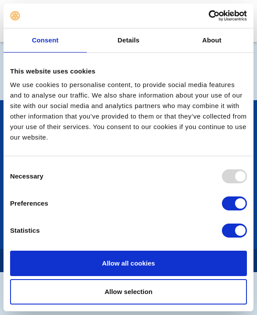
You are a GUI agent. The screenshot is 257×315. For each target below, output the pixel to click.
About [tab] (211, 40)
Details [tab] (128, 40)
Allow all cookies (128, 263)
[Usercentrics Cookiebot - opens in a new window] (208, 15)
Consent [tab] (45, 40)
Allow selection (128, 291)
